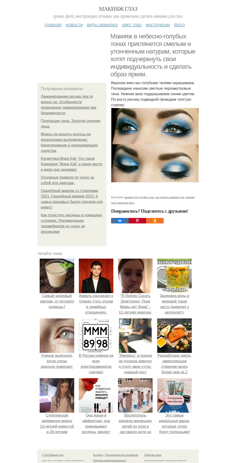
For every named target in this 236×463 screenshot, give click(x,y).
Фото (179, 24)
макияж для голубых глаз (139, 197)
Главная (53, 24)
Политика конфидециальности (109, 460)
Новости (74, 24)
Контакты (98, 455)
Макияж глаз (118, 9)
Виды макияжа (102, 24)
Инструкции (158, 24)
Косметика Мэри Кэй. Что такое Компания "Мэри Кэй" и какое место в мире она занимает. (71, 164)
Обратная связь (152, 455)
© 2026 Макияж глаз (52, 455)
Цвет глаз (132, 24)
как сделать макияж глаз (169, 197)
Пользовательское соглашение (121, 455)
